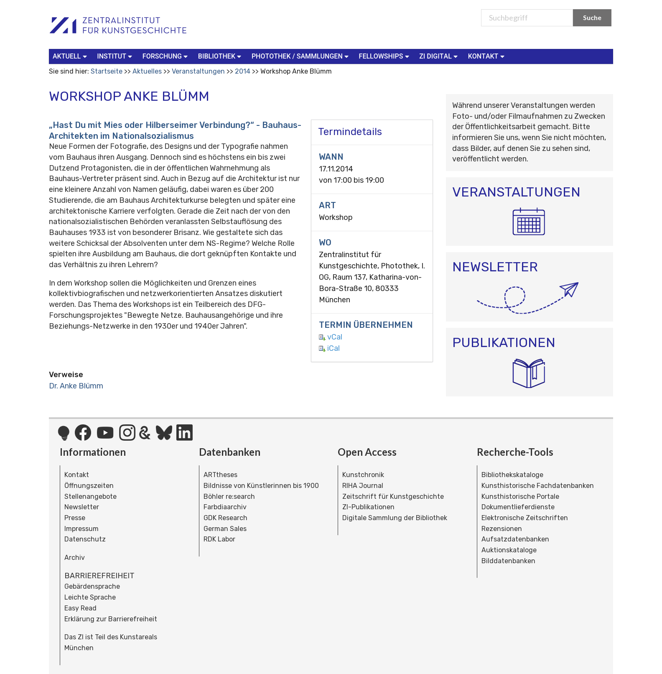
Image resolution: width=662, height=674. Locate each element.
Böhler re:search (229, 496)
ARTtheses (220, 475)
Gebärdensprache (92, 586)
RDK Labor (219, 539)
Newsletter (81, 507)
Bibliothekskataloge (512, 475)
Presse (74, 518)
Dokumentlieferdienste (518, 507)
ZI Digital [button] (439, 55)
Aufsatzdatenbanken (515, 539)
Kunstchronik (363, 475)
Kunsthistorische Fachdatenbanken (537, 486)
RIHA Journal (362, 486)
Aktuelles (147, 71)
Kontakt (76, 475)
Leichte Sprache (90, 597)
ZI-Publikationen (368, 507)
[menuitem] (71, 56)
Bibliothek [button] (220, 55)
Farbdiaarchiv (225, 507)
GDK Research (225, 518)
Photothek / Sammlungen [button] (301, 55)
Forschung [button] (166, 55)
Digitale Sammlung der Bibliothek (394, 518)
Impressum (81, 529)
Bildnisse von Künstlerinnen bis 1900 (261, 486)
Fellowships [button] (385, 55)
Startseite (106, 71)
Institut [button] (115, 55)
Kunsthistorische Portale (520, 496)
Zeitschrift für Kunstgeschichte (393, 496)
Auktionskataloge (509, 550)
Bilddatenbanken (508, 561)
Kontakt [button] (487, 55)
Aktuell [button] (71, 55)
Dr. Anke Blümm (76, 386)
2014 (242, 71)
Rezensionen (501, 529)
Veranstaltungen (198, 71)
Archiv (74, 558)
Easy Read (80, 608)
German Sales (225, 529)
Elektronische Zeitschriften (524, 518)
